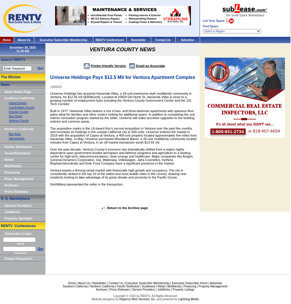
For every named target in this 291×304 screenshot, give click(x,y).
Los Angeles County (22, 107)
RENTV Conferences (109, 40)
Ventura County (19, 120)
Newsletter (138, 40)
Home (7, 40)
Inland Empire (18, 103)
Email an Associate (147, 66)
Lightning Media (188, 299)
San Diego (15, 116)
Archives (11, 185)
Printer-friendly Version (105, 66)
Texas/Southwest (18, 153)
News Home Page (18, 91)
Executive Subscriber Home (189, 283)
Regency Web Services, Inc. (137, 299)
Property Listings (183, 289)
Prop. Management (19, 179)
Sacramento (16, 138)
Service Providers (18, 205)
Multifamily (13, 166)
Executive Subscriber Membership (63, 40)
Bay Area (15, 134)
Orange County (19, 112)
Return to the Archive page (125, 208)
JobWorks (12, 212)
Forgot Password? (19, 258)
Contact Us (163, 40)
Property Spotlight (19, 218)
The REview (10, 77)
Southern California (19, 98)
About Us (23, 40)
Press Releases (16, 191)
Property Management (212, 286)
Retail (9, 159)
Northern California (19, 129)
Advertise (187, 40)
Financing (12, 172)
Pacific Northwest (18, 147)
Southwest (148, 286)
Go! (41, 68)
